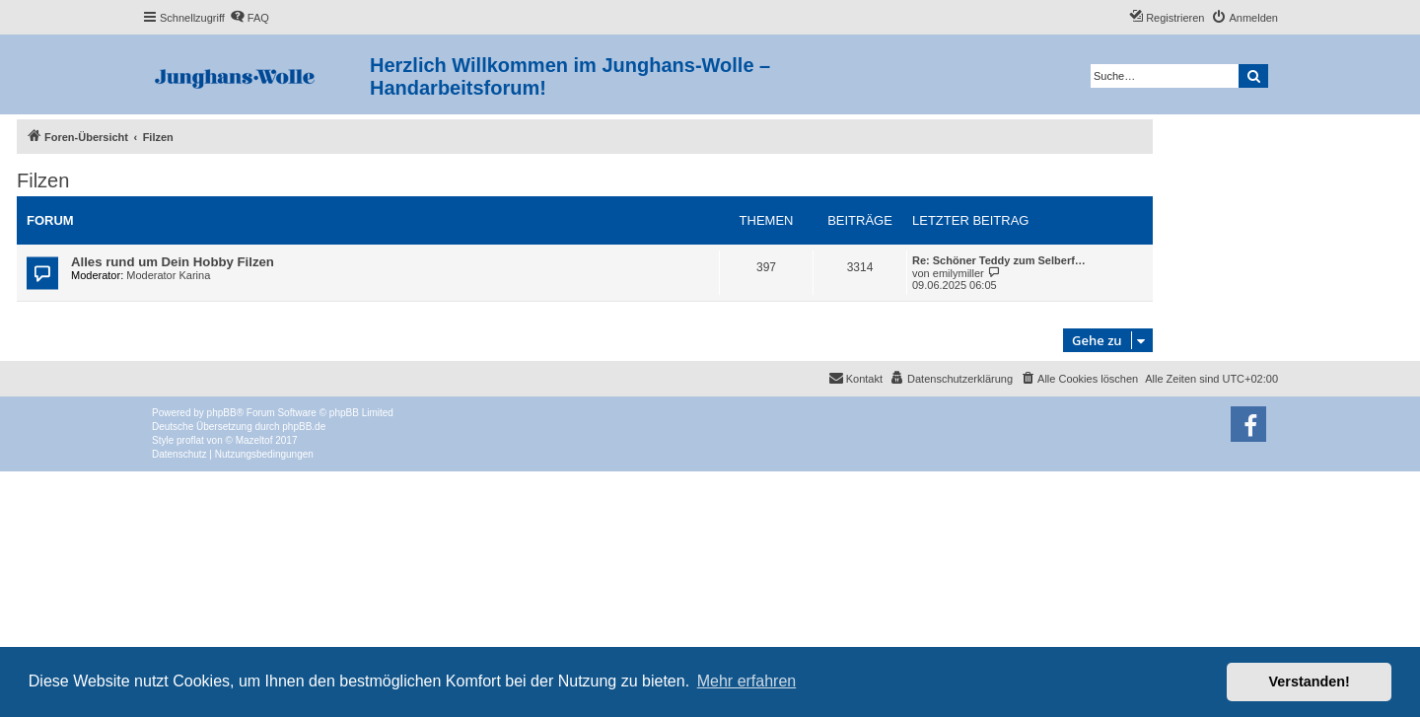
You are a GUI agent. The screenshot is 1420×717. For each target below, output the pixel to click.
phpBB (222, 412)
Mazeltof (254, 440)
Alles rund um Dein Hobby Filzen (172, 261)
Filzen (43, 180)
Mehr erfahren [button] (747, 681)
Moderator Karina (168, 275)
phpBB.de (303, 426)
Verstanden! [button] (1309, 681)
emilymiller (958, 273)
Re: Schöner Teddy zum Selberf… (999, 260)
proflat (190, 440)
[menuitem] (249, 18)
